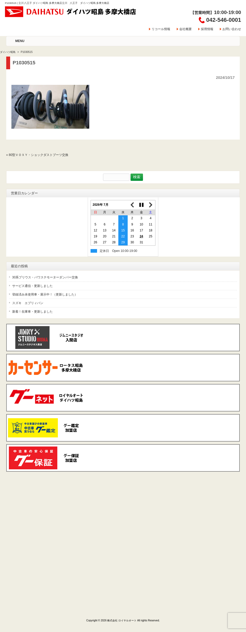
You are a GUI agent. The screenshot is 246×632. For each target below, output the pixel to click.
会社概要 (185, 29)
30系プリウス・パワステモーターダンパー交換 (45, 277)
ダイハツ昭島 (8, 52)
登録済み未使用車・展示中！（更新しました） (45, 294)
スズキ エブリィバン (27, 303)
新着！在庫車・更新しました (32, 311)
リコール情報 (161, 29)
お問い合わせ (231, 29)
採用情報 (207, 29)
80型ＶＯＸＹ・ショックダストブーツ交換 (38, 155)
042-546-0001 (223, 20)
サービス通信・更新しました (32, 286)
